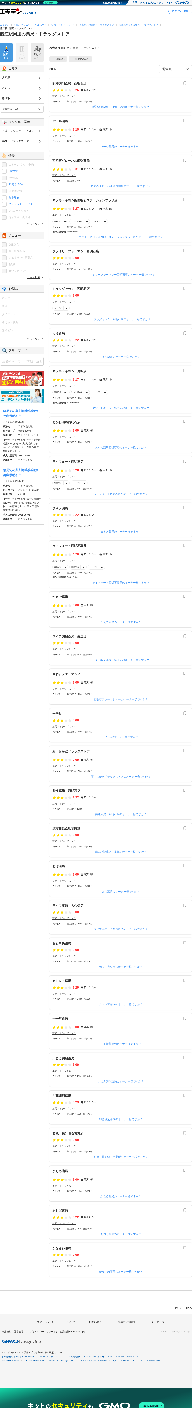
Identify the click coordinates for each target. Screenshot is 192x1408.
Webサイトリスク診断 (94, 1356)
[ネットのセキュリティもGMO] (30, 2)
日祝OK (57, 221)
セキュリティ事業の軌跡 (149, 1360)
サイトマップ (156, 1322)
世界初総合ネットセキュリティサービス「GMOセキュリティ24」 (30, 1356)
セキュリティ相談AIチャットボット (123, 1356)
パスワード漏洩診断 (71, 1356)
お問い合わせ (97, 1322)
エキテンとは (45, 1322)
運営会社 (20, 1331)
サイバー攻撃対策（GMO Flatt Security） (99, 1360)
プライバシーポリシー (43, 1331)
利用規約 (6, 1331)
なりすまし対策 (128, 1360)
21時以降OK (76, 221)
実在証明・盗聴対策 (10, 1360)
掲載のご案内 (126, 1322)
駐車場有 (58, 483)
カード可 (96, 221)
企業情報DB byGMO (72, 1331)
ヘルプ (71, 1322)
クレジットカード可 (21, 204)
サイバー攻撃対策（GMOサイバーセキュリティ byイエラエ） (50, 1360)
